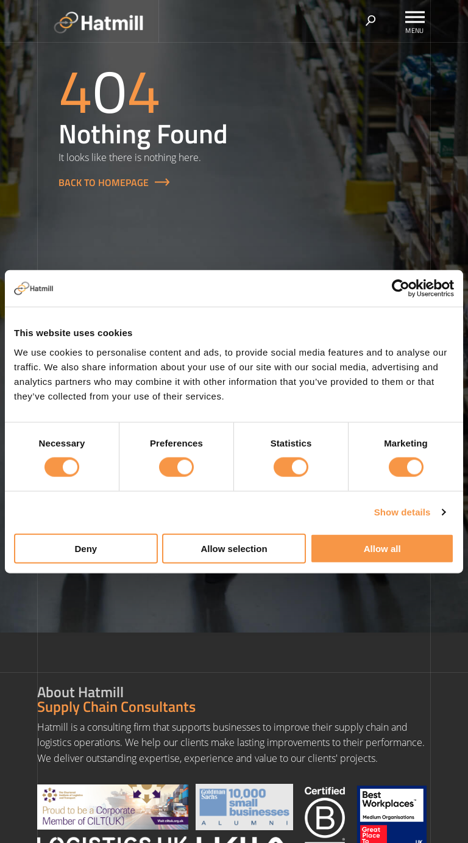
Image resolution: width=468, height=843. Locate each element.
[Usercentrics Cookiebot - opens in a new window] (400, 288)
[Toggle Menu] (415, 17)
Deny (85, 548)
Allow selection (233, 548)
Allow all (382, 548)
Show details (402, 512)
